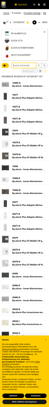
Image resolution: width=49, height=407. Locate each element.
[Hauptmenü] (44, 4)
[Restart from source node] (39, 65)
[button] (46, 340)
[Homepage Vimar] (4, 4)
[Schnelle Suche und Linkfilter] (34, 4)
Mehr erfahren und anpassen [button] (24, 402)
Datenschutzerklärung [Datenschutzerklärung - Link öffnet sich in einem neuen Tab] (10, 349)
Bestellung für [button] (29, 71)
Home (6, 13)
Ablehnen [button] (13, 396)
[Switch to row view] (45, 71)
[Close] (44, 31)
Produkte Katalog (32, 13)
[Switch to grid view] (40, 71)
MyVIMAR (21, 4)
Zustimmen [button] (35, 396)
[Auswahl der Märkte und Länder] (39, 4)
